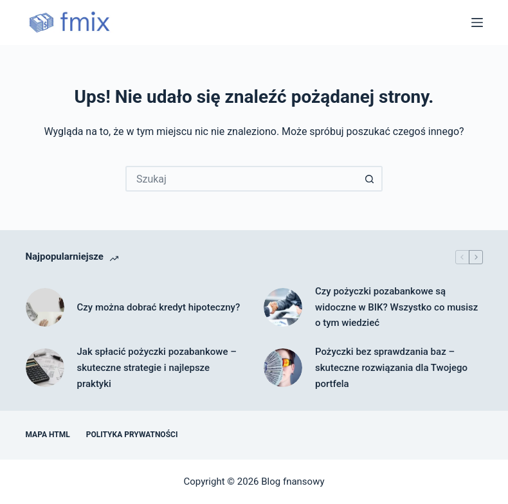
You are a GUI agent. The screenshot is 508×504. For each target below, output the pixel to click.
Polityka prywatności (132, 434)
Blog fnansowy (292, 481)
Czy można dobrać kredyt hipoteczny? (158, 307)
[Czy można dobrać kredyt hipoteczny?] (45, 307)
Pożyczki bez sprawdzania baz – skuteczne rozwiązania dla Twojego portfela (391, 368)
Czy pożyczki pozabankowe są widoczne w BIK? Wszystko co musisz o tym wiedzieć (396, 307)
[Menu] (477, 22)
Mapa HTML (48, 434)
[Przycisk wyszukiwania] (370, 179)
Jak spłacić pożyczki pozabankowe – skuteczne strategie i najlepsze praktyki (157, 368)
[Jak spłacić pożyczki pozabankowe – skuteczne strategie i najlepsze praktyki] (45, 367)
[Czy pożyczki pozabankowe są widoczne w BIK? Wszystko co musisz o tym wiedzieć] (283, 307)
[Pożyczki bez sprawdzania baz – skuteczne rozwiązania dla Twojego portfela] (283, 367)
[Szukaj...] (241, 179)
